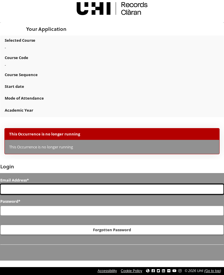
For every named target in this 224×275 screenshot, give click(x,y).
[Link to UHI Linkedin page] (163, 271)
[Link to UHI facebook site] (153, 271)
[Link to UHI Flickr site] (168, 271)
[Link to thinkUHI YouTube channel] (174, 271)
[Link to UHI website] (148, 271)
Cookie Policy (131, 271)
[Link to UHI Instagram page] (180, 271)
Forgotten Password (112, 229)
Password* (10, 201)
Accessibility (107, 271)
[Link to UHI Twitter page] (158, 271)
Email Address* (14, 180)
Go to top (212, 271)
